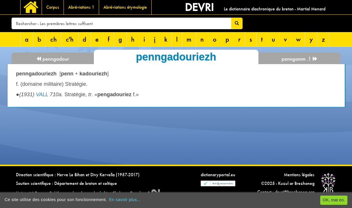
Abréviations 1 (81, 7)
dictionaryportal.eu (218, 174)
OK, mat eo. (334, 200)
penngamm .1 (300, 59)
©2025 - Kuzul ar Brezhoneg (287, 183)
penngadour (52, 59)
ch (53, 39)
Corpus (52, 7)
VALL (42, 94)
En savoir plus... (125, 199)
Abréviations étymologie (125, 7)
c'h (70, 39)
